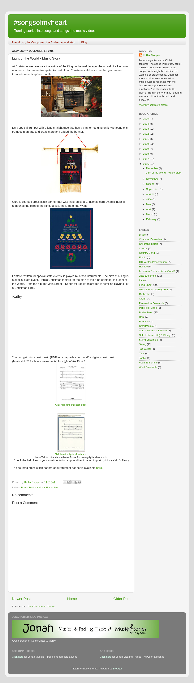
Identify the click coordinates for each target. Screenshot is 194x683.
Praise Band (146, 312)
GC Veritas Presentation (153, 262)
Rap (141, 317)
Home (72, 599)
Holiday (33, 487)
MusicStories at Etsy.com (153, 289)
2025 (146, 118)
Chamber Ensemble (150, 239)
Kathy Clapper (152, 55)
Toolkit (142, 358)
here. (99, 467)
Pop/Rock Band (148, 307)
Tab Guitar (145, 348)
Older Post (121, 599)
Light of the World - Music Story (163, 172)
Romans (144, 321)
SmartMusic (146, 326)
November (152, 179)
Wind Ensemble (148, 367)
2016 (146, 163)
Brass (24, 487)
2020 (146, 143)
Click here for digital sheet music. (71, 454)
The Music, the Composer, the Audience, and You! (43, 42)
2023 (146, 128)
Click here (18, 656)
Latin (142, 280)
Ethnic (142, 257)
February (151, 219)
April (149, 209)
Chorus (143, 248)
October (151, 183)
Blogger (117, 668)
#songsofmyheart (40, 22)
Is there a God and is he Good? (157, 271)
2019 (146, 148)
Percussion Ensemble (151, 303)
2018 (146, 153)
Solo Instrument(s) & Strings (155, 335)
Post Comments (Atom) (41, 606)
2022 (146, 133)
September (153, 189)
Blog (84, 42)
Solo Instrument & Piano (153, 330)
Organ (142, 298)
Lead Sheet (145, 284)
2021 (146, 138)
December (152, 168)
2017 (146, 158)
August (150, 194)
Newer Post (21, 599)
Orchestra (144, 294)
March (150, 214)
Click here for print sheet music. (71, 405)
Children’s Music (148, 243)
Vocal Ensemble (48, 487)
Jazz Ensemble (148, 275)
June (149, 199)
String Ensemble (148, 339)
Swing (142, 344)
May (149, 204)
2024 (146, 123)
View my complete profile (153, 104)
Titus (142, 353)
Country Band (147, 252)
